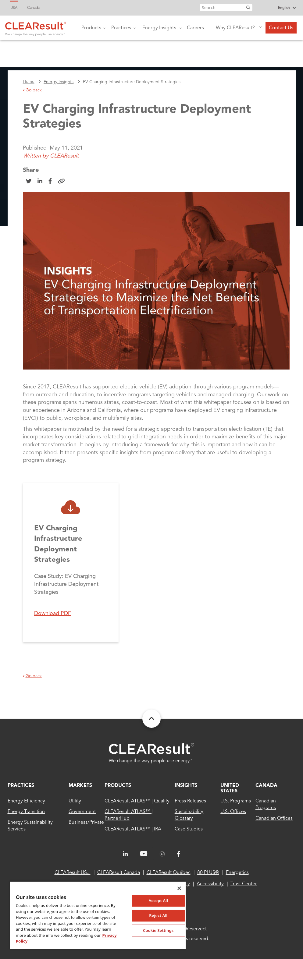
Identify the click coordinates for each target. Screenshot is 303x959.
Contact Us (281, 28)
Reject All (158, 915)
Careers (195, 28)
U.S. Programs (235, 801)
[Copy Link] (61, 181)
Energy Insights (158, 32)
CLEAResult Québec (169, 872)
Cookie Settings (158, 930)
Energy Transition (26, 811)
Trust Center (243, 884)
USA (13, 8)
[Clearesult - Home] (151, 753)
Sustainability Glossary (189, 815)
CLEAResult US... (73, 872)
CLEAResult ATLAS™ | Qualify (137, 801)
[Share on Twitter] (28, 181)
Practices (120, 32)
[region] (98, 915)
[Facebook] (178, 854)
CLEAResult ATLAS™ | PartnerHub (129, 815)
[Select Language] (276, 8)
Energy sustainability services (30, 826)
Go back (32, 90)
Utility (75, 801)
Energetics (237, 872)
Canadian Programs (265, 804)
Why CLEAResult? (234, 31)
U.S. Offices (233, 811)
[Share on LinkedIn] (39, 181)
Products (90, 32)
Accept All (158, 900)
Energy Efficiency (26, 801)
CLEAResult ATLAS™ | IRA (133, 829)
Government (82, 811)
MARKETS (80, 785)
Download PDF (52, 613)
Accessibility (210, 884)
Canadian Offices (274, 818)
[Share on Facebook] (50, 181)
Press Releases (190, 801)
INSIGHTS (186, 785)
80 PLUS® (208, 872)
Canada (33, 8)
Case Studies (189, 829)
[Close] (179, 888)
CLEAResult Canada (118, 872)
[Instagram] (162, 854)
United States (229, 788)
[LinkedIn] (125, 854)
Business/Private (86, 822)
